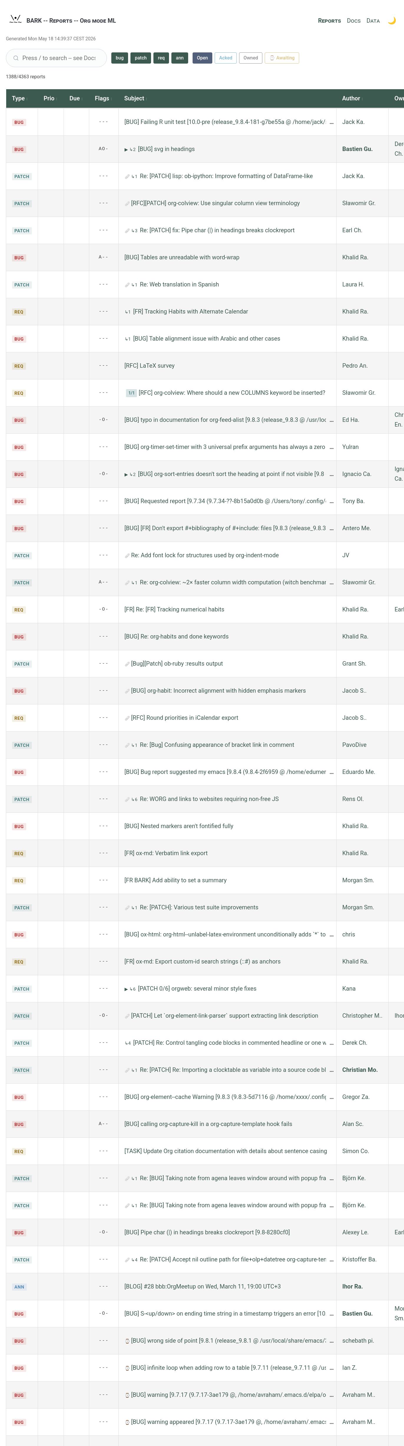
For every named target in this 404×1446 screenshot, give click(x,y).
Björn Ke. (354, 1178)
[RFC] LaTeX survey (150, 365)
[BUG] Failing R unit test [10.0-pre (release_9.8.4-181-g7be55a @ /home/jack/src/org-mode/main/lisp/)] (259, 121)
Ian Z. (349, 1367)
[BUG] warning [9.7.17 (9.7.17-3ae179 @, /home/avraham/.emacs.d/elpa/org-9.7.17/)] (243, 1394)
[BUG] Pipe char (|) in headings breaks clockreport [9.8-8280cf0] (207, 1232)
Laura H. (353, 284)
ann (179, 58)
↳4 (128, 1043)
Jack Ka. (353, 121)
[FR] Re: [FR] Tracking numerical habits (174, 609)
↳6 (134, 799)
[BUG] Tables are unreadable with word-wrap (182, 257)
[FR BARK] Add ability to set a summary (176, 880)
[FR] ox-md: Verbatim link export (166, 853)
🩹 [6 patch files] (128, 908)
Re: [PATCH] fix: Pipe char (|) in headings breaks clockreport (217, 230)
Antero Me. (356, 528)
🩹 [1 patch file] (128, 176)
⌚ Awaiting (281, 58)
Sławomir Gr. (359, 203)
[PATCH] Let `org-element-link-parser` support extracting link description (224, 1015)
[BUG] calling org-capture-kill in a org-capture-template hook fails (208, 1123)
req (161, 58)
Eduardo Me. (358, 771)
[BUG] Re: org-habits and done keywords (177, 636)
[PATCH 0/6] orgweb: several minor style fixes (197, 988)
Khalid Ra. (355, 257)
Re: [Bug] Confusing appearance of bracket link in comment (217, 744)
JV (346, 555)
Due (74, 98)
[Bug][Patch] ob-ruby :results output (177, 663)
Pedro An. (355, 365)
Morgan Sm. (358, 880)
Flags (102, 98)
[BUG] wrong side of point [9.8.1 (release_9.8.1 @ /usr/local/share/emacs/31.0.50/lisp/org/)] (252, 1340)
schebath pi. (358, 1340)
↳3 (134, 230)
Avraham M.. (358, 1394)
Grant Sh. (354, 663)
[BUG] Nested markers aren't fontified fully (179, 826)
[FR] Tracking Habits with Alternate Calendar (190, 311)
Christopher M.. (362, 1015)
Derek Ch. (354, 1042)
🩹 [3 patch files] (128, 664)
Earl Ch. (352, 230)
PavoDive (354, 744)
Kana (349, 988)
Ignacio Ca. (357, 473)
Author (351, 98)
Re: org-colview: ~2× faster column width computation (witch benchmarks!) (238, 582)
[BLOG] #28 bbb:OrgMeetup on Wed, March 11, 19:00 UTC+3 (203, 1286)
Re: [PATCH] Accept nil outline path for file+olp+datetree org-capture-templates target (251, 1259)
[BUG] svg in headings (166, 148)
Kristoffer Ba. (359, 1259)
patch (141, 58)
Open (202, 58)
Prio (49, 98)
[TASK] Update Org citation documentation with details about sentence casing (226, 1151)
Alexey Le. (355, 1232)
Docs (353, 20)
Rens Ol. (353, 798)
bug (120, 58)
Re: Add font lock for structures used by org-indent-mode (205, 555)
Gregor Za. (356, 1096)
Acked (225, 58)
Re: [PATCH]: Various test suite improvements (199, 907)
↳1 (134, 176)
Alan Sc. (353, 1123)
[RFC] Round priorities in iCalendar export (184, 717)
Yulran (350, 446)
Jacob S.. (354, 690)
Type (18, 98)
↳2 (133, 149)
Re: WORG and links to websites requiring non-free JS (209, 798)
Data (373, 20)
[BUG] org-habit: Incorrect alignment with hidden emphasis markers (218, 690)
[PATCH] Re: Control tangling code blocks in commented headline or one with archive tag (248, 1042)
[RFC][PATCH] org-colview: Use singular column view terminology (215, 203)
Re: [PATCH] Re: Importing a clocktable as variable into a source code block (237, 1069)
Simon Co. (355, 1151)
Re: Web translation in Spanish (179, 284)
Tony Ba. (353, 501)
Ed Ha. (351, 419)
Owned (251, 58)
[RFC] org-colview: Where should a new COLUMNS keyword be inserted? (232, 392)
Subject (134, 98)
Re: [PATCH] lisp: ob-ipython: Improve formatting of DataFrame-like (226, 176)
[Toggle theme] (392, 21)
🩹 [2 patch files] (128, 1178)
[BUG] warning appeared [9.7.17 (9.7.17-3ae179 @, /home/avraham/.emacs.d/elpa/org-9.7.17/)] (256, 1421)
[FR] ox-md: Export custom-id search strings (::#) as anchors (203, 961)
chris (348, 934)
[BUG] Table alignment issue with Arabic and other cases (206, 338)
